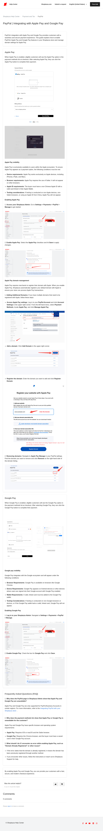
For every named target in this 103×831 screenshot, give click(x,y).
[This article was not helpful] (62, 784)
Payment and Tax (28, 16)
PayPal (40, 16)
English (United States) (77, 4)
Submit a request (60, 4)
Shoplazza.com (46, 4)
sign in (9, 806)
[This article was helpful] (55, 784)
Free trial (95, 4)
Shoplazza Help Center (11, 16)
